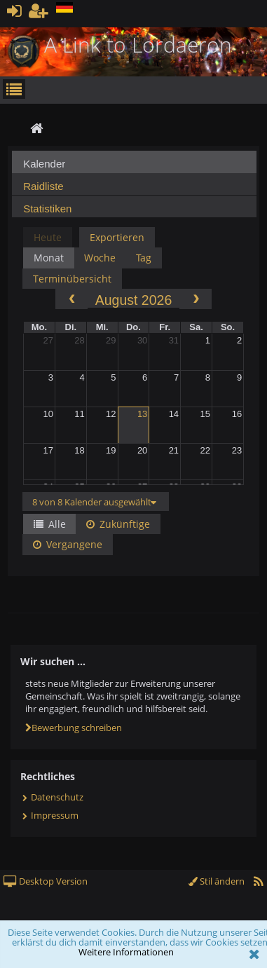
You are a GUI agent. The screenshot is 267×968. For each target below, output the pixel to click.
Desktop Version (46, 881)
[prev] (71, 299)
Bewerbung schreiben (73, 727)
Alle (50, 524)
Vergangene (67, 544)
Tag (143, 257)
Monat (49, 257)
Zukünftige (118, 524)
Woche (100, 257)
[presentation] (134, 165)
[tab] (134, 162)
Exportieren (117, 237)
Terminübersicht (72, 278)
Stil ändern (217, 881)
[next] (195, 299)
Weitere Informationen (126, 952)
